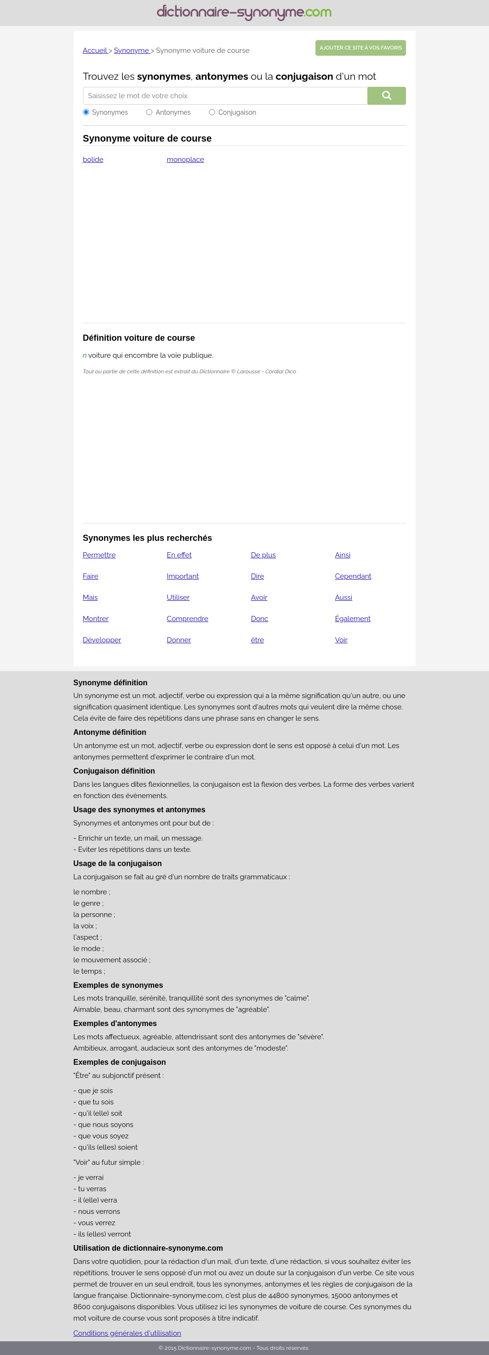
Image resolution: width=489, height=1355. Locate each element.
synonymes (164, 76)
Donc (259, 618)
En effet (179, 555)
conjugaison (304, 76)
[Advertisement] (244, 250)
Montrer (96, 618)
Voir (341, 640)
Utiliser (178, 597)
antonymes (221, 76)
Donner (179, 640)
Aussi (343, 597)
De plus (263, 555)
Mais (90, 597)
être (257, 640)
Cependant (353, 576)
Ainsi (342, 555)
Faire (91, 576)
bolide (93, 159)
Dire (257, 576)
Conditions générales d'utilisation (128, 1333)
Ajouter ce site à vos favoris (361, 48)
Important (183, 576)
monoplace (185, 159)
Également (353, 618)
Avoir (259, 597)
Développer (102, 640)
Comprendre (187, 618)
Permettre (99, 555)
